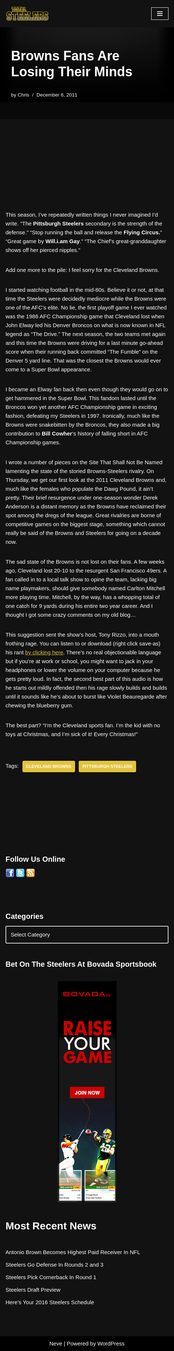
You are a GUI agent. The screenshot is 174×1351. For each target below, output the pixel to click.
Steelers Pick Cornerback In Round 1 (51, 1277)
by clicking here (44, 652)
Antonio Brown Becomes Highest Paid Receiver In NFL (73, 1252)
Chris (23, 95)
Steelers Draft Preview (33, 1290)
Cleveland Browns (48, 766)
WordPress (111, 1343)
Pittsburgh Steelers (107, 766)
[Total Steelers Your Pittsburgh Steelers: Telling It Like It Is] (28, 13)
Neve (55, 1343)
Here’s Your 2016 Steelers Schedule (50, 1302)
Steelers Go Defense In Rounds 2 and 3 (54, 1264)
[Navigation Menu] (159, 13)
